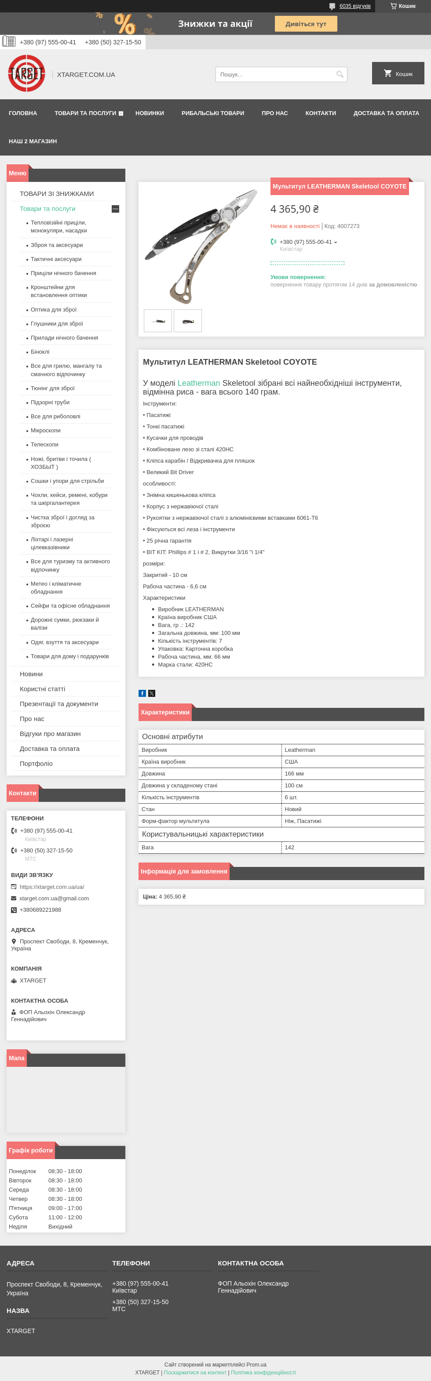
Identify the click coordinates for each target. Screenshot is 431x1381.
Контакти (321, 113)
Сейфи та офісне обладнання (70, 605)
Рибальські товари (213, 113)
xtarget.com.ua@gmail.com (54, 898)
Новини (31, 674)
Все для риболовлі (55, 416)
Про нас (275, 113)
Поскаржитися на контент (195, 1373)
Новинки (149, 113)
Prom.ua (257, 1365)
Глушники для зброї (57, 323)
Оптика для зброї (54, 309)
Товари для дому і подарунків (70, 656)
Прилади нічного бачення (64, 337)
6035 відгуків (355, 6)
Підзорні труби (50, 402)
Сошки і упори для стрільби (67, 481)
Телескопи (44, 444)
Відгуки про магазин (50, 733)
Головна (23, 113)
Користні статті (42, 688)
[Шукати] (339, 74)
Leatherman (199, 383)
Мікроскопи (46, 430)
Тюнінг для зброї (53, 388)
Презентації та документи (59, 703)
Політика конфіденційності (263, 1373)
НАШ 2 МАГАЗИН (33, 141)
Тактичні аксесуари (56, 259)
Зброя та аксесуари (57, 245)
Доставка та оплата (386, 113)
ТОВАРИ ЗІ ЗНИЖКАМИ (57, 193)
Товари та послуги (85, 113)
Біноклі (40, 351)
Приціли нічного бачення (63, 273)
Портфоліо (36, 763)
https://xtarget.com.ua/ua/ (52, 887)
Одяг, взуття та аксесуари (65, 642)
